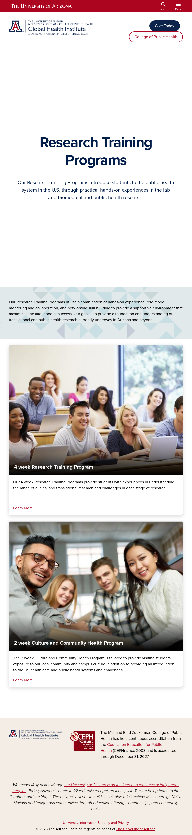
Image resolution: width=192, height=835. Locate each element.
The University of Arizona (136, 829)
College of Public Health (156, 36)
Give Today (164, 25)
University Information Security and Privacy (96, 823)
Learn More (23, 508)
